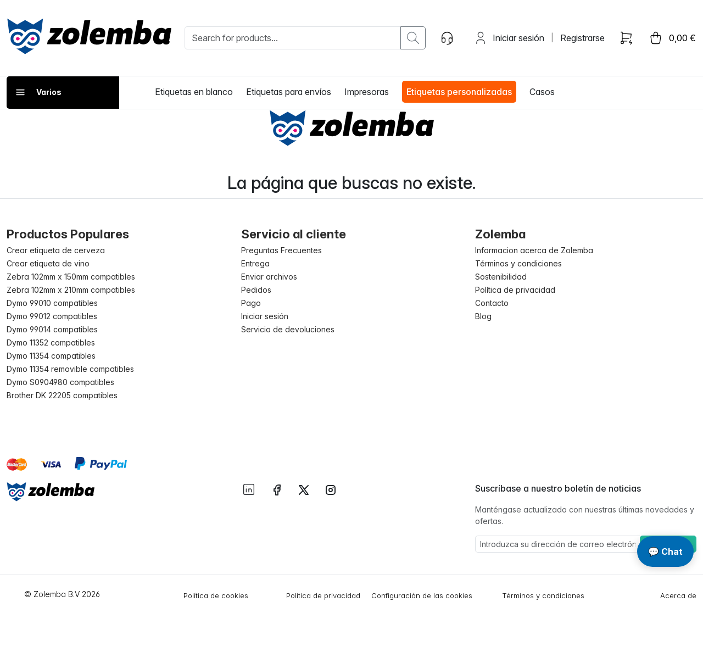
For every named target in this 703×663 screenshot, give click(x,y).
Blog (483, 316)
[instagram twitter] (303, 488)
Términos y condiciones (518, 263)
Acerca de (678, 595)
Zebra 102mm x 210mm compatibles (71, 289)
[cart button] (672, 38)
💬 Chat (665, 551)
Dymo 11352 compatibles (51, 342)
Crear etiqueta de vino (48, 263)
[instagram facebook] (276, 488)
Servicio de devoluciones (287, 329)
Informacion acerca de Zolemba (534, 250)
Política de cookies (215, 595)
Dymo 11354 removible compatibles (70, 369)
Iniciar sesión (518, 37)
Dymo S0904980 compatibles (60, 382)
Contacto (492, 303)
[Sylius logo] (50, 492)
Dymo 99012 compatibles (52, 316)
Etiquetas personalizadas (459, 91)
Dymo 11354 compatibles (51, 355)
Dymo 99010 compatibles (52, 303)
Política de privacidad (515, 289)
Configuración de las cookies (421, 595)
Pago (251, 303)
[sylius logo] (89, 36)
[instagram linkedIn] (248, 488)
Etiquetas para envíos (288, 91)
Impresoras (366, 91)
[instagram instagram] (330, 488)
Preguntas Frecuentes (281, 250)
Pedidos (256, 289)
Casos (542, 91)
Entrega (255, 263)
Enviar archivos (269, 276)
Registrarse (582, 37)
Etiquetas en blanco (194, 91)
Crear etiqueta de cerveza (56, 250)
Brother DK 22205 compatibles (62, 395)
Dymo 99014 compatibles (52, 329)
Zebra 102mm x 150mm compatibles (71, 276)
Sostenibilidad (501, 276)
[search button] (413, 37)
